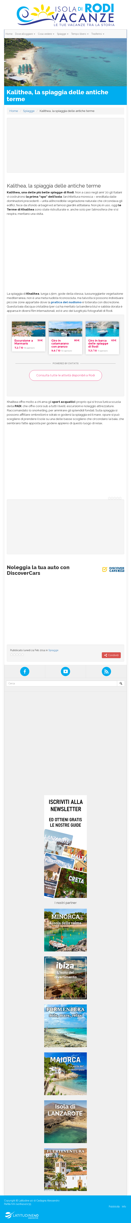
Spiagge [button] (62, 34)
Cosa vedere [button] (46, 34)
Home (9, 34)
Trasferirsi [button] (97, 34)
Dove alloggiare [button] (25, 34)
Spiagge (29, 111)
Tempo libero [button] (80, 34)
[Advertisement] (65, 145)
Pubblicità (114, 1206)
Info (124, 1206)
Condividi (111, 655)
